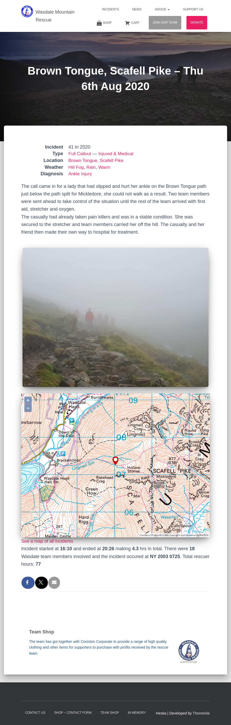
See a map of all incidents (48, 541)
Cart (132, 23)
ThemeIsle (201, 713)
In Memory (137, 713)
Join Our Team (165, 22)
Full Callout (80, 153)
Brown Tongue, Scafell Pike (97, 160)
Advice (162, 9)
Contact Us (35, 713)
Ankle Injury (80, 173)
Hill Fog (76, 167)
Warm (105, 167)
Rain (92, 167)
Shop (104, 23)
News (136, 9)
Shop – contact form (73, 713)
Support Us (193, 9)
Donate (196, 22)
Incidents (110, 9)
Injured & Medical (117, 153)
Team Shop (109, 713)
